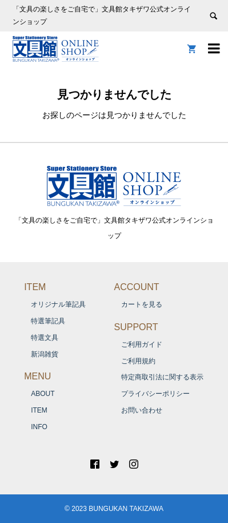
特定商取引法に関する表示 (162, 377)
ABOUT (42, 394)
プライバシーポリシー (155, 394)
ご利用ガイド (141, 344)
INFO (39, 427)
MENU (37, 376)
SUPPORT (136, 327)
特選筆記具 (48, 321)
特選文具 (44, 338)
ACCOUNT (136, 287)
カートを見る (141, 304)
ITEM (35, 287)
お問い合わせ (141, 410)
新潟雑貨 (44, 354)
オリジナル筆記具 (58, 304)
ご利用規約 (138, 361)
